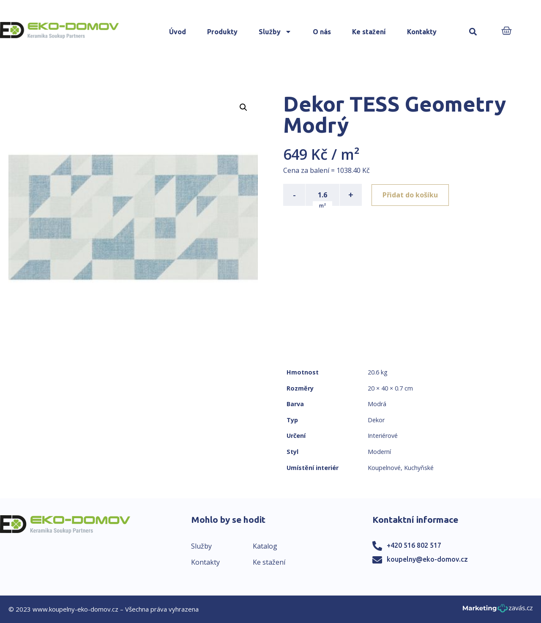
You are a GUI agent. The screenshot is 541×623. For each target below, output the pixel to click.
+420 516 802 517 (414, 545)
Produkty (222, 32)
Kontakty (422, 32)
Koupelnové (384, 468)
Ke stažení (369, 32)
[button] (473, 32)
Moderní (379, 452)
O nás (322, 32)
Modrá (377, 404)
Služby (275, 31)
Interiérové (383, 436)
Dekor (376, 420)
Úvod (177, 32)
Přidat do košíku (410, 194)
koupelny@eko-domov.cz (427, 559)
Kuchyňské (419, 468)
